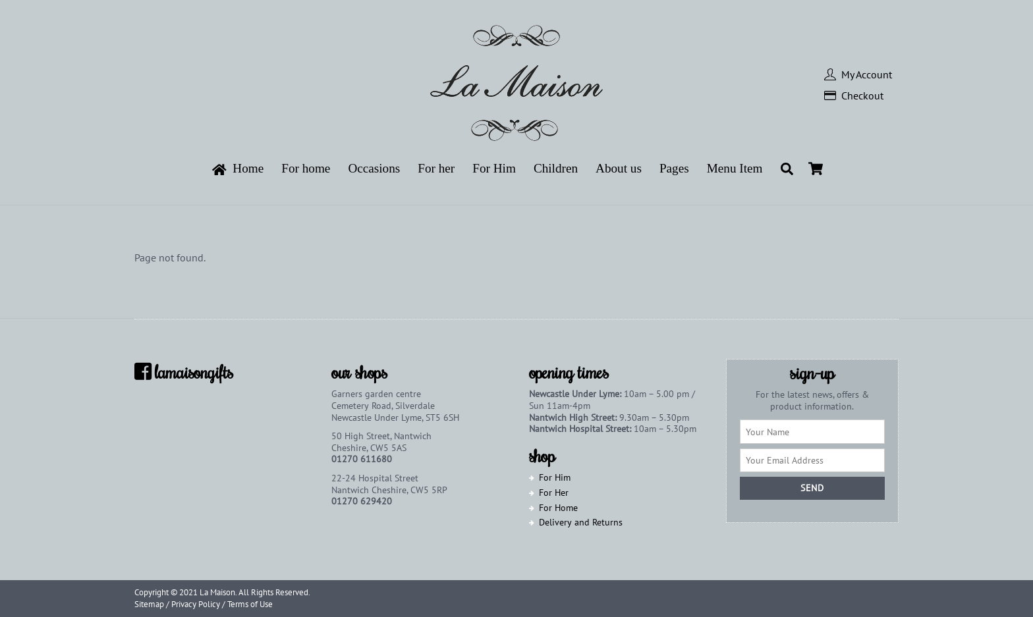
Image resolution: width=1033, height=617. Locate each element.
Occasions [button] (374, 168)
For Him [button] (494, 168)
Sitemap (149, 604)
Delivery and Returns (581, 522)
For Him (555, 477)
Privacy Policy (195, 604)
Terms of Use (250, 604)
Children (556, 168)
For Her (554, 492)
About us (619, 168)
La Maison (217, 592)
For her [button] (436, 168)
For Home (558, 508)
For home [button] (305, 168)
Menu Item (735, 168)
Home (238, 168)
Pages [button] (674, 168)
